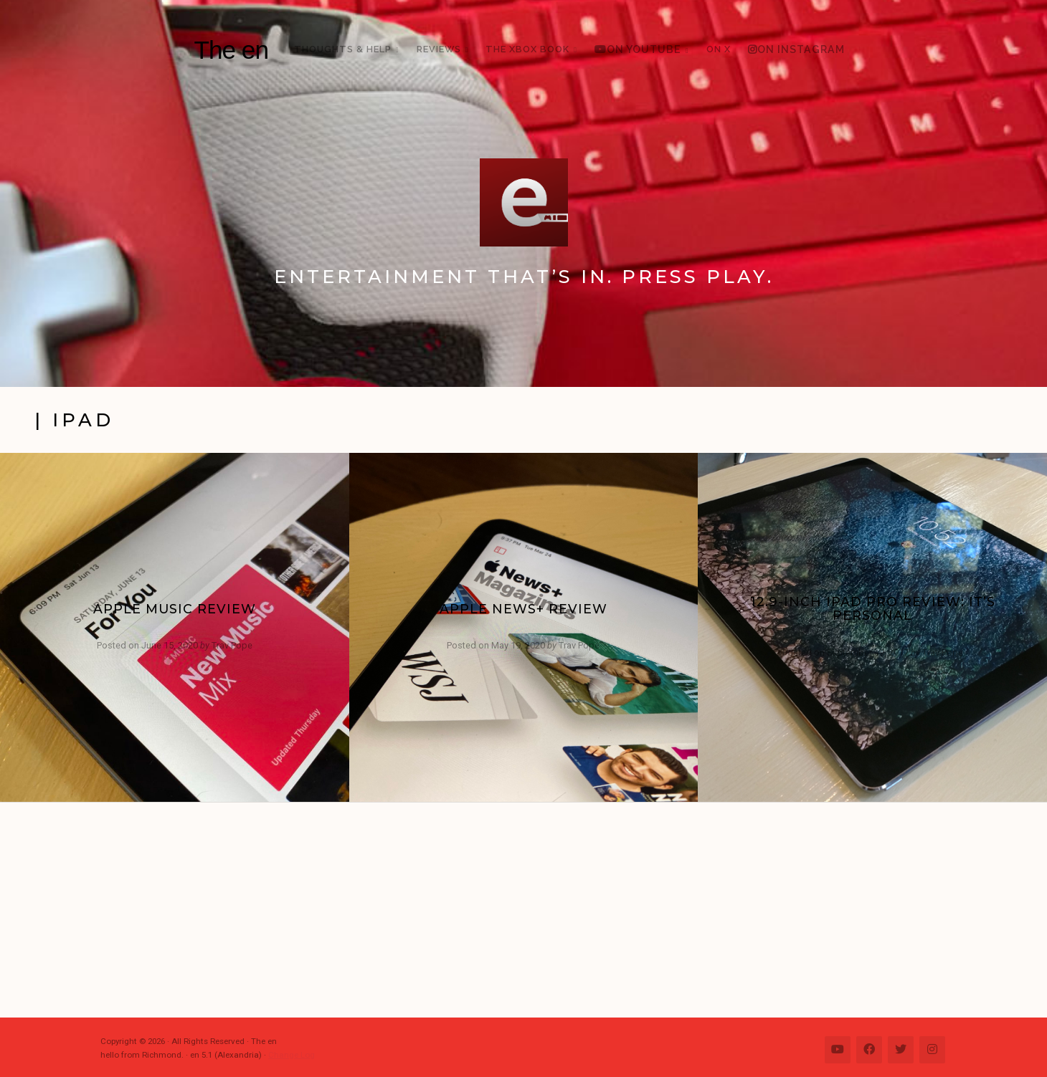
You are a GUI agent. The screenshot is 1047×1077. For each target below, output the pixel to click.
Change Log (291, 1055)
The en (231, 50)
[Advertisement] (530, 910)
